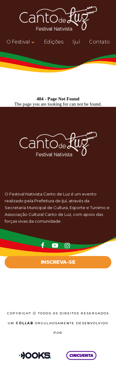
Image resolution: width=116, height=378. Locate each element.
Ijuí (76, 42)
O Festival (18, 42)
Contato (99, 42)
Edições (53, 42)
